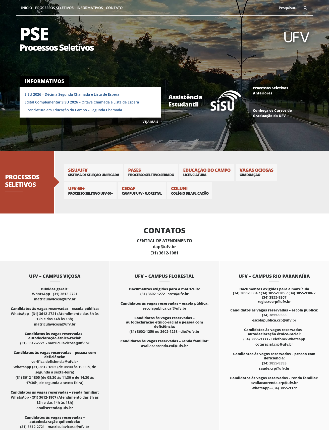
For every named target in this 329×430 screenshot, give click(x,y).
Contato (114, 7)
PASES (151, 172)
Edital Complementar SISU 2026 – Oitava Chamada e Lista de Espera (82, 102)
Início (26, 7)
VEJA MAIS (150, 122)
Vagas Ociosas (256, 172)
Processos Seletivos (54, 7)
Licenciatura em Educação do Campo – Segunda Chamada (73, 110)
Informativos (90, 7)
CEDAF (142, 190)
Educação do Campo (206, 172)
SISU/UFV (93, 172)
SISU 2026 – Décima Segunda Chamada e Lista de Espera (72, 94)
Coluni (189, 190)
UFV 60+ (90, 190)
